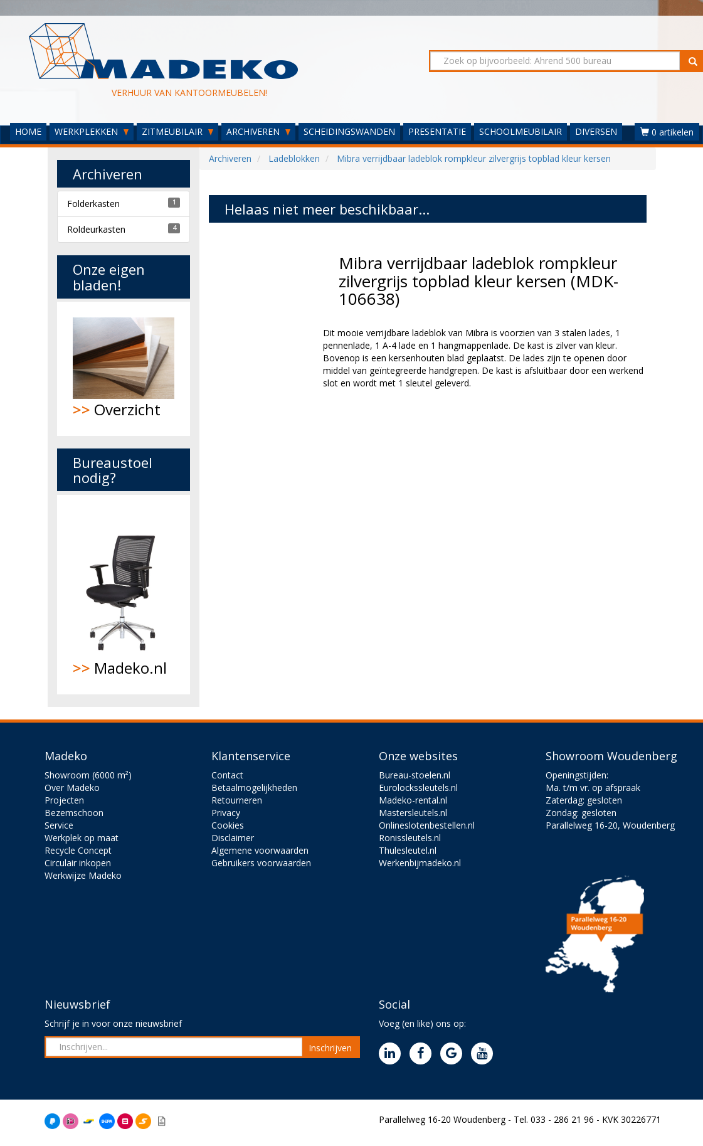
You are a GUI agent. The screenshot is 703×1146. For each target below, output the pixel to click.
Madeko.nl (124, 595)
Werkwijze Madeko (83, 875)
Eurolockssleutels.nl (418, 787)
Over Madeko (72, 787)
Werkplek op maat (82, 838)
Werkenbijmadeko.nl (420, 863)
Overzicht (124, 368)
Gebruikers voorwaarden (261, 863)
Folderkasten (93, 204)
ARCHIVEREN (258, 131)
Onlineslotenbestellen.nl (427, 825)
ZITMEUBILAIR (177, 131)
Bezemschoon (74, 813)
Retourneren (236, 800)
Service (59, 825)
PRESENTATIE (437, 131)
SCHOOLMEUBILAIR (520, 131)
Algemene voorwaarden (260, 850)
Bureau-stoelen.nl (414, 775)
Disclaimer (232, 838)
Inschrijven (330, 1048)
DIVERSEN (596, 131)
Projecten (64, 800)
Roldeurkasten (96, 229)
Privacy (225, 813)
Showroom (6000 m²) (88, 775)
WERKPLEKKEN (92, 131)
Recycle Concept (78, 850)
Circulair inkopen (78, 863)
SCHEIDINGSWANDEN (349, 131)
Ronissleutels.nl (410, 838)
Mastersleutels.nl (413, 813)
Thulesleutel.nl (407, 850)
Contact (227, 775)
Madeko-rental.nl (413, 800)
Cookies (227, 825)
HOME (28, 131)
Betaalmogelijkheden (254, 787)
